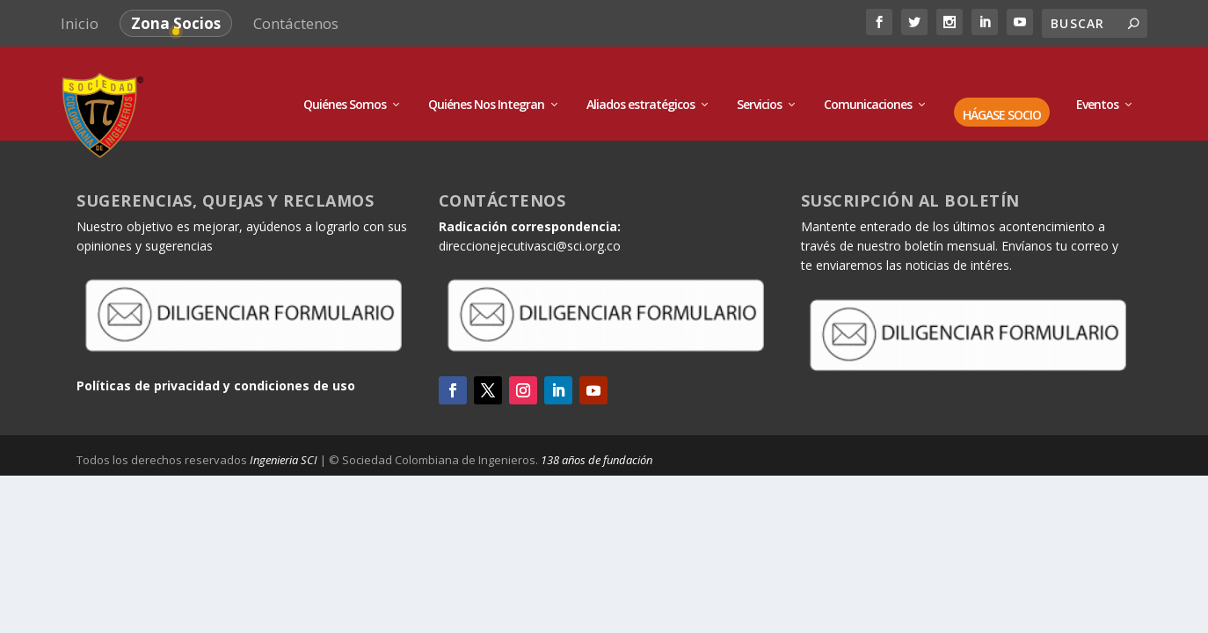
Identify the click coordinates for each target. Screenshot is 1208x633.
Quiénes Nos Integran (486, 81)
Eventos (1097, 81)
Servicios (759, 81)
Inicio (79, 23)
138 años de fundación (596, 436)
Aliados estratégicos (640, 81)
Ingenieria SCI (283, 436)
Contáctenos (295, 23)
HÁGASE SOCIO (1002, 91)
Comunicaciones (868, 81)
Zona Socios (176, 23)
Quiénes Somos (344, 81)
